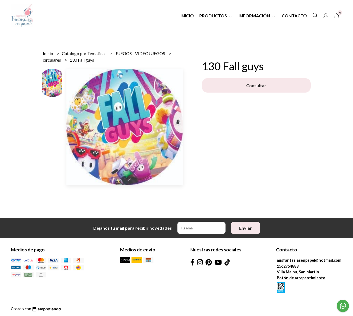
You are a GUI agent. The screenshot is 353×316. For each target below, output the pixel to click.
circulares (52, 59)
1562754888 (288, 266)
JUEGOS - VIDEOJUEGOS (140, 53)
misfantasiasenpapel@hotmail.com (309, 260)
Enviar (245, 227)
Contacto (294, 15)
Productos (216, 15)
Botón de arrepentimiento (301, 278)
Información (257, 15)
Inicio (187, 15)
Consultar (256, 85)
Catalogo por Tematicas (84, 53)
